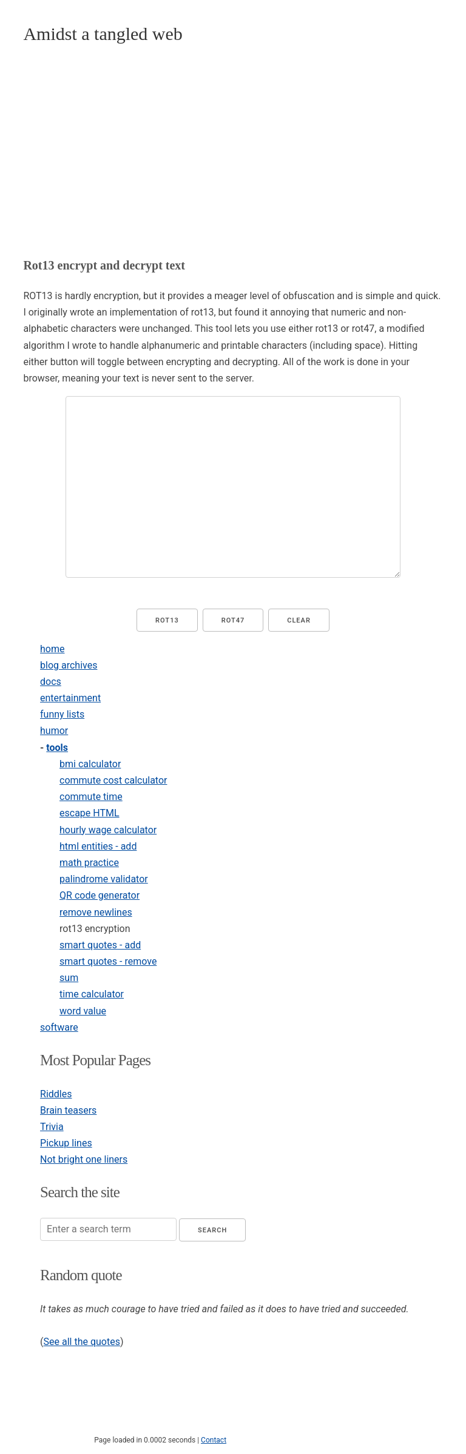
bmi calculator (90, 764)
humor (54, 730)
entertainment (70, 698)
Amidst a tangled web (102, 34)
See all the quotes (82, 1341)
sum (68, 977)
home (52, 649)
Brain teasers (68, 1110)
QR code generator (99, 895)
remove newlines (95, 912)
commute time (91, 796)
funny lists (62, 714)
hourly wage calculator (108, 830)
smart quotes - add (100, 945)
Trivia (52, 1126)
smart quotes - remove (108, 961)
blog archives (68, 665)
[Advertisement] (233, 152)
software (59, 1027)
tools (57, 747)
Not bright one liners (83, 1159)
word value (82, 1011)
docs (50, 681)
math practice (89, 862)
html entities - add (98, 846)
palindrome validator (103, 879)
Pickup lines (66, 1143)
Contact (213, 1440)
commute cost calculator (113, 780)
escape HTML (89, 813)
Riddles (56, 1094)
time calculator (91, 994)
